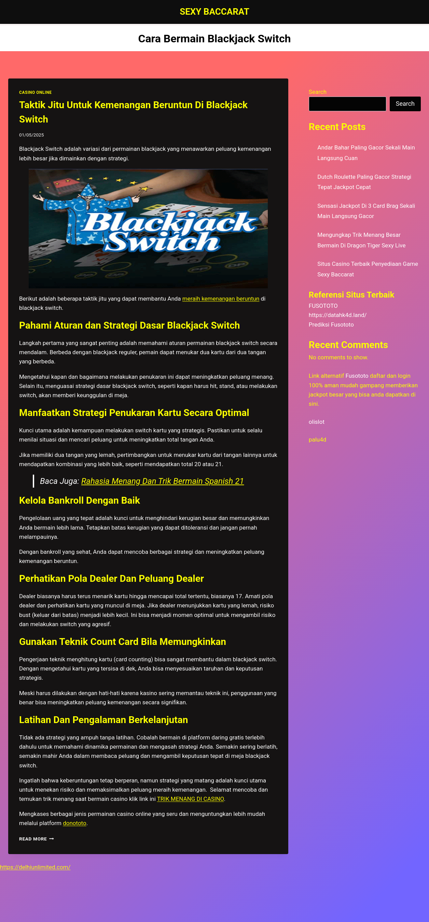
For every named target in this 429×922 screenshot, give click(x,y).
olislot (316, 421)
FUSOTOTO (323, 305)
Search (318, 91)
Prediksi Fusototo (331, 324)
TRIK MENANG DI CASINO (190, 798)
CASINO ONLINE (35, 92)
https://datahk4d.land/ (338, 315)
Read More (36, 838)
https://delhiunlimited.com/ (35, 867)
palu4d (317, 439)
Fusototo (357, 375)
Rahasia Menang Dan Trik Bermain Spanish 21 (162, 481)
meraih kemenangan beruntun (221, 298)
